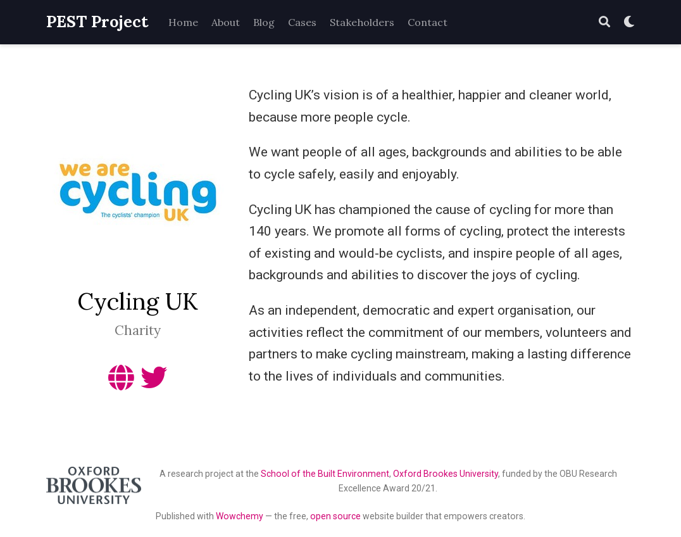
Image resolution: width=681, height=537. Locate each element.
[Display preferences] (629, 22)
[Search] (604, 22)
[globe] (121, 383)
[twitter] (154, 383)
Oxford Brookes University (445, 474)
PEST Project (97, 21)
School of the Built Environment (325, 474)
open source (335, 516)
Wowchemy (239, 516)
